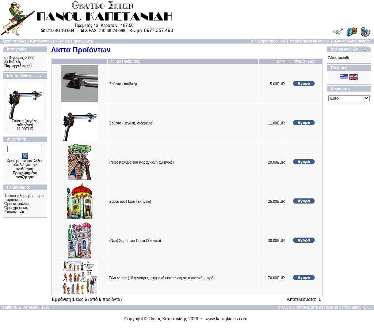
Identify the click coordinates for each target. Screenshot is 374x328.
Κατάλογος (39, 41)
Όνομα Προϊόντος (124, 61)
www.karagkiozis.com (227, 318)
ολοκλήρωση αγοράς (352, 41)
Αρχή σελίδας (14, 41)
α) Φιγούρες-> (15, 58)
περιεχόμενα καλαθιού (309, 41)
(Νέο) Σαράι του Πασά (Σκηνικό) (135, 241)
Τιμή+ (280, 61)
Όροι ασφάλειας (17, 204)
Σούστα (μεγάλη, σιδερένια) (25, 123)
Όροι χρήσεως (16, 208)
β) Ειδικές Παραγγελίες (73, 41)
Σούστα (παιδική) (123, 84)
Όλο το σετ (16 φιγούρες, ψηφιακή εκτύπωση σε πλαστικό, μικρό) (161, 278)
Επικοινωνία (14, 212)
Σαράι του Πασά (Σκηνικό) (130, 202)
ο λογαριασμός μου (268, 41)
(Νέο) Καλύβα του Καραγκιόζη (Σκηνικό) (141, 162)
